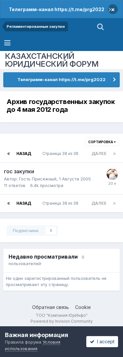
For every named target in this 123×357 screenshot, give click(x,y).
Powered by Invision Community (62, 321)
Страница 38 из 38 (61, 153)
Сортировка (102, 142)
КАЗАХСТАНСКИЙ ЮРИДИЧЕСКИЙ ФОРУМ (52, 60)
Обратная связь (50, 307)
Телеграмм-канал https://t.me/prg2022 (56, 9)
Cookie (83, 307)
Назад (23, 153)
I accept (102, 341)
